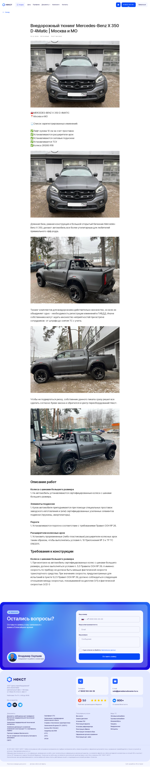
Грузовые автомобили (117, 722)
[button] (142, 4)
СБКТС (9, 744)
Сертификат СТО (49, 719)
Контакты (65, 4)
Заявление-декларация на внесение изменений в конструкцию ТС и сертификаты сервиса (21, 732)
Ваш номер (83, 618)
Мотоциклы (114, 732)
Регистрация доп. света (83, 740)
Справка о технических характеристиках (57, 726)
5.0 (84, 703)
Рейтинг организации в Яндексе (90, 708)
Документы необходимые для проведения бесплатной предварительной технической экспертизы (20, 721)
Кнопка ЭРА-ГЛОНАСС (51, 731)
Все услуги (79, 719)
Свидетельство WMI (50, 734)
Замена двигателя (82, 722)
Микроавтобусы (116, 725)
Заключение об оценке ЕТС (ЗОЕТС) (55, 729)
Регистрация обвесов (83, 732)
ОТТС (46, 737)
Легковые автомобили (118, 719)
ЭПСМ (46, 742)
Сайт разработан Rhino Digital (134, 767)
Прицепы (114, 727)
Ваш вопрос (83, 638)
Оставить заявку (109, 660)
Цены (29, 4)
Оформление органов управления (87, 738)
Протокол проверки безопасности (17, 736)
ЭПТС (46, 739)
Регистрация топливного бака (85, 735)
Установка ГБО (80, 725)
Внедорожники (115, 730)
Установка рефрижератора (84, 730)
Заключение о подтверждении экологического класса (54, 723)
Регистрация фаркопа (83, 727)
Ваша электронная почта (88, 628)
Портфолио (36, 4)
